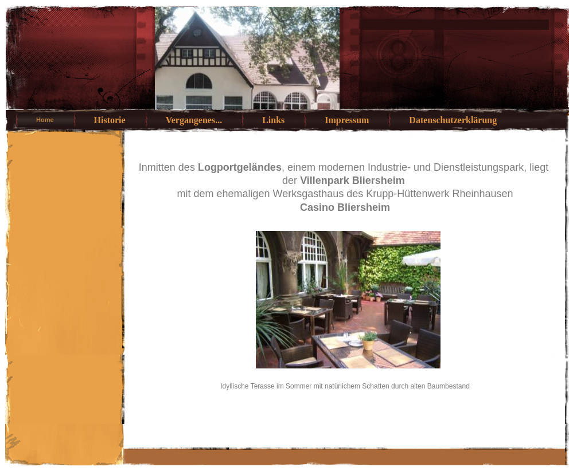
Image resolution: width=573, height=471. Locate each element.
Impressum (347, 120)
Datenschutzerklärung (453, 120)
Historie (110, 120)
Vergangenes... (194, 120)
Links (273, 120)
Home (45, 119)
